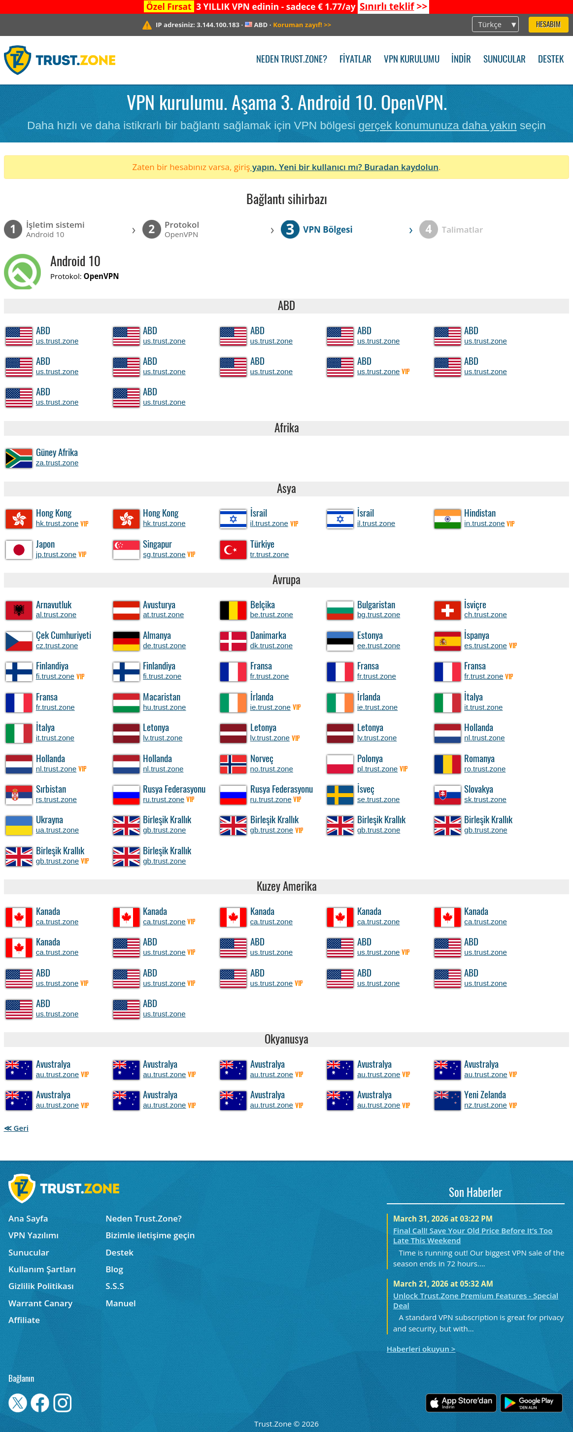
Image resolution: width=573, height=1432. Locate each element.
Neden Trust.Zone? (291, 60)
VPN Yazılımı (33, 1235)
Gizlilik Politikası (41, 1286)
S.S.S (114, 1286)
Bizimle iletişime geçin (150, 1235)
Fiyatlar (355, 60)
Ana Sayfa (28, 1218)
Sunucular (504, 60)
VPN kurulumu (411, 60)
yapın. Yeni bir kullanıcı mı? (307, 167)
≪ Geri (16, 1128)
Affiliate (24, 1320)
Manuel (120, 1303)
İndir (461, 60)
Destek (551, 60)
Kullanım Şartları (42, 1269)
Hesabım (548, 25)
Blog (114, 1269)
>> (393, 6)
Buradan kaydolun (401, 167)
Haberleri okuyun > (421, 1349)
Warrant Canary (40, 1303)
